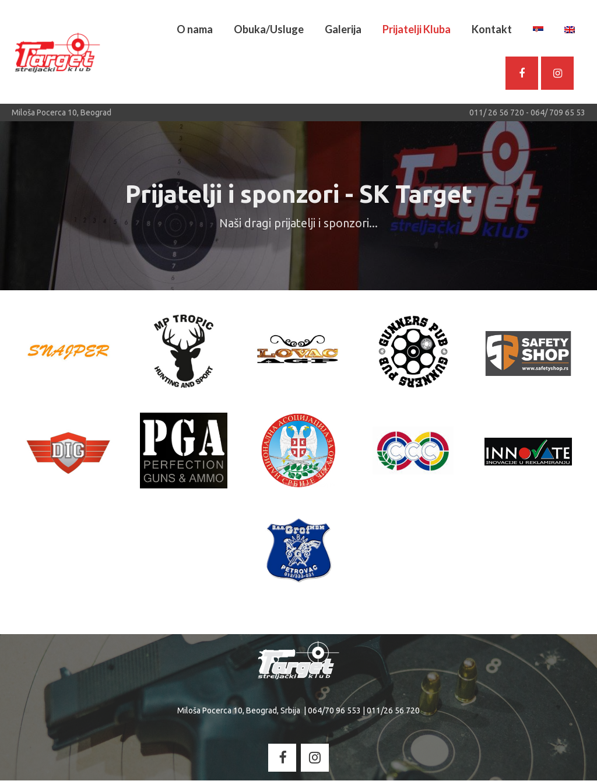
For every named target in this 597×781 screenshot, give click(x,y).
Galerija (343, 29)
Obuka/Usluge (269, 29)
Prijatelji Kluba (416, 29)
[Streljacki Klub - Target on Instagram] (557, 73)
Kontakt (492, 29)
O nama (195, 29)
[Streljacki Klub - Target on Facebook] (282, 758)
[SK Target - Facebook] (521, 73)
